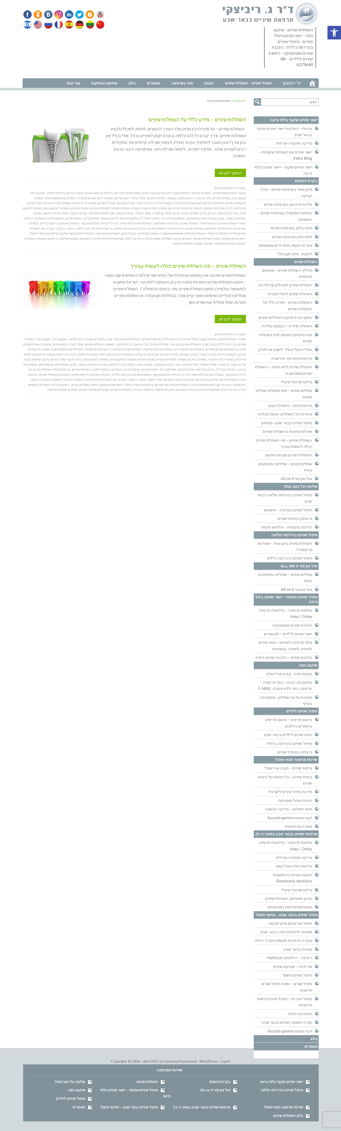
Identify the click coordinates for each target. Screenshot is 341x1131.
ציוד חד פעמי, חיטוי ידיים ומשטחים (285, 245)
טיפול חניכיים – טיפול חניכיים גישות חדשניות (284, 1001)
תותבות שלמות (69, 239)
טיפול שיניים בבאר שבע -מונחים (286, 422)
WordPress (208, 1061)
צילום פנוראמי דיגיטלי (43, 233)
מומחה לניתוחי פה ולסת (196, 208)
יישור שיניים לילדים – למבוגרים (288, 633)
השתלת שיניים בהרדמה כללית (60, 223)
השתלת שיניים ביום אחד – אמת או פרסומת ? (285, 546)
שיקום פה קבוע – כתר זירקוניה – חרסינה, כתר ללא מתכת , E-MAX (285, 685)
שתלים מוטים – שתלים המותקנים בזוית (285, 466)
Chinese (99, 24)
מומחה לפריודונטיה (154, 208)
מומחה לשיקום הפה (56, 208)
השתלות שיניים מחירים (220, 349)
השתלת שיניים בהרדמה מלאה (91, 375)
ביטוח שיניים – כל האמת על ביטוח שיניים (285, 779)
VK (48, 14)
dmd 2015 (151, 1061)
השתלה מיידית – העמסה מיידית (287, 325)
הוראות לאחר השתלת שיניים (198, 223)
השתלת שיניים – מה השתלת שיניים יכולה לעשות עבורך (188, 266)
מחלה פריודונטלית (83, 203)
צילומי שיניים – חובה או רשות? (288, 768)
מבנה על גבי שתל (176, 213)
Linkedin (68, 14)
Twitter (78, 14)
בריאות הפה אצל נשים (294, 866)
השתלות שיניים (157, 198)
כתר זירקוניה (144, 203)
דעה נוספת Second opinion (289, 817)
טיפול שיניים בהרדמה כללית (122, 193)
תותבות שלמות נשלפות (188, 243)
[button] (334, 32)
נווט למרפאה (34, 74)
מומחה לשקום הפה (95, 359)
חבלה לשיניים (106, 203)
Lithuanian (89, 24)
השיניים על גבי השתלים (177, 239)
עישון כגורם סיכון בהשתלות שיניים (285, 317)
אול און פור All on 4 (296, 478)
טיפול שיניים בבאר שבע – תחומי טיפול (129, 1107)
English (38, 24)
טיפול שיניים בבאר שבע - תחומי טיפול (287, 915)
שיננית (109, 198)
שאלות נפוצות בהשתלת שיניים (287, 431)
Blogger (88, 14)
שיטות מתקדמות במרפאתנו (289, 906)
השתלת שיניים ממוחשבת (60, 198)
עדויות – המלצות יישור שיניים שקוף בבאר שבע (284, 131)
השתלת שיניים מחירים (189, 349)
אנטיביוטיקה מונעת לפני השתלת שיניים (285, 337)
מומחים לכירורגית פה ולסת (142, 239)
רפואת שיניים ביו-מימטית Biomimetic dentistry (292, 877)
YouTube (98, 14)
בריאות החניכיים (102, 228)
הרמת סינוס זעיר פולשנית (291, 358)
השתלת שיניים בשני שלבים (76, 233)
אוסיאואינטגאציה (172, 233)
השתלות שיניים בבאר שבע (123, 339)
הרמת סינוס (186, 198)
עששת (172, 198)
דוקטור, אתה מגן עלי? (294, 253)
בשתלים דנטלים (121, 390)
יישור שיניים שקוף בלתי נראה (294, 120)
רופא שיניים (122, 198)
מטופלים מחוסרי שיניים (219, 243)
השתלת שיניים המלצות (158, 349)
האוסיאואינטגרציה (108, 233)
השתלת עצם (182, 193)
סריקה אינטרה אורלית (294, 143)
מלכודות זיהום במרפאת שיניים (288, 204)
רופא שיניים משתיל (90, 198)
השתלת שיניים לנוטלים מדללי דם (285, 284)
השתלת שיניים (224, 188)
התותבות (86, 239)
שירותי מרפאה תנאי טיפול (296, 759)
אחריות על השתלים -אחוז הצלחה (284, 414)
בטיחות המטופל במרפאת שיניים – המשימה (285, 215)
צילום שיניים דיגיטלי (296, 381)
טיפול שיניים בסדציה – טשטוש (288, 509)
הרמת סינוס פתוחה (225, 193)
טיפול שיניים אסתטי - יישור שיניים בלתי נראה (286, 599)
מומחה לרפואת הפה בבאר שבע (286, 931)
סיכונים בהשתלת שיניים (200, 228)
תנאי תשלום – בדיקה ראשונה (288, 809)
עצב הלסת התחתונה (101, 213)
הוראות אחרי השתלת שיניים (166, 228)
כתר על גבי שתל (227, 213)
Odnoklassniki (38, 14)
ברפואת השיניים (47, 239)
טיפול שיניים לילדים (301, 711)
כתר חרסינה (203, 198)
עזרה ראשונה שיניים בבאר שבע (287, 1022)
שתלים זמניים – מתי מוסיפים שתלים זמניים (284, 393)
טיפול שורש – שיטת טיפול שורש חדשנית (287, 986)
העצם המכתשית (148, 233)
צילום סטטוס (109, 218)
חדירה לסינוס (52, 213)
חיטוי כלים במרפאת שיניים (291, 227)
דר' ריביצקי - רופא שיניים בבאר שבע (271, 14)
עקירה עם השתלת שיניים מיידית (106, 379)
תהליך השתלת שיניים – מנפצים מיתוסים (287, 273)
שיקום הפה (37, 193)
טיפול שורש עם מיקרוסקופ (290, 923)
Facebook (28, 14)
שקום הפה (239, 198)
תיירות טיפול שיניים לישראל (290, 791)
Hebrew (28, 24)
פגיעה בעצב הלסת (74, 213)
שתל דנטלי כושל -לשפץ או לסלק (285, 349)
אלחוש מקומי (90, 223)
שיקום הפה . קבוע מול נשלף (289, 673)
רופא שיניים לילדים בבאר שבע (288, 734)
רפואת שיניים (74, 218)
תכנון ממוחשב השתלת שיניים (288, 898)
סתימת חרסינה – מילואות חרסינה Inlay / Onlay (285, 613)
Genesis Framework (181, 1061)
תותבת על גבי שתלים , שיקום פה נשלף (286, 700)
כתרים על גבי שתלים (202, 213)
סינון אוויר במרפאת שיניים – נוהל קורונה (286, 192)
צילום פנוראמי (128, 218)
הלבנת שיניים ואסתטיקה (292, 625)
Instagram (58, 14)
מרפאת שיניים (93, 193)
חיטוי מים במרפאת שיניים (292, 236)
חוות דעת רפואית (298, 826)
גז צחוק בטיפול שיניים (294, 518)
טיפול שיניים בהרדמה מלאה (64, 193)
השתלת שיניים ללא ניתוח (136, 223)
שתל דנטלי (138, 198)
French (58, 24)
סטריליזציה (82, 228)
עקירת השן (129, 233)
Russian (48, 24)
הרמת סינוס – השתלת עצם (290, 405)
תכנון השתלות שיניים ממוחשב (205, 218)
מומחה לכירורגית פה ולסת (53, 203)
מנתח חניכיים (79, 208)
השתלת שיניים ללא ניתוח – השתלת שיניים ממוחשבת (283, 369)
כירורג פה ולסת (223, 208)
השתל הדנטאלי (217, 233)
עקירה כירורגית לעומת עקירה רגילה (283, 940)
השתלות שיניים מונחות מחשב (288, 455)
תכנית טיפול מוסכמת (295, 800)
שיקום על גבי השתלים (49, 218)
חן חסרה (158, 213)
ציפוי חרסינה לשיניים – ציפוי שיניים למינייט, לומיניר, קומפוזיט (285, 645)
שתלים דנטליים (214, 203)
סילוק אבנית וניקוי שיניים (130, 228)
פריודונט (173, 208)
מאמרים (311, 1046)
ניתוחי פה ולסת (300, 1013)
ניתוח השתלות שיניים (207, 239)
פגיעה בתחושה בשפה (92, 364)
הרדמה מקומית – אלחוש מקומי (286, 527)
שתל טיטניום (125, 213)
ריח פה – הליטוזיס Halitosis (289, 957)
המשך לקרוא (230, 172)
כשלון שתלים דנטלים (188, 203)
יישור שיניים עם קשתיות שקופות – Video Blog (285, 155)
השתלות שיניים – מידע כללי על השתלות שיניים (197, 119)
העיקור (61, 228)
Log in (225, 1061)
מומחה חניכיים (130, 208)
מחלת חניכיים (221, 198)
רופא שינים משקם (234, 239)
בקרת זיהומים (306, 181)
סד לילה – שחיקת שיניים (292, 966)
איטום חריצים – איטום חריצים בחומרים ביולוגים (288, 722)
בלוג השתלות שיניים (288, 1115)
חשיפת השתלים (195, 233)
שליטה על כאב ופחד (300, 486)
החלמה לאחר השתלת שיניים (91, 369)
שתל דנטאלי (143, 213)
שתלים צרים (92, 218)
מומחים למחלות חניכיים (108, 239)
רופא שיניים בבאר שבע (158, 193)
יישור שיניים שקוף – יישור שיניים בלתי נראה (283, 170)
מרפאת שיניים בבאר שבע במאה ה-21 (286, 834)
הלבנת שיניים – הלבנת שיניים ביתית (284, 657)
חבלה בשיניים (126, 203)
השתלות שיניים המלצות (126, 349)
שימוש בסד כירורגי (173, 218)
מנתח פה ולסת (87, 354)
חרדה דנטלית (109, 223)
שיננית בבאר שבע (298, 949)
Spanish (68, 24)
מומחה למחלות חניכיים (104, 208)
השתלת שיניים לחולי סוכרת (290, 293)
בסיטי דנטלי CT (149, 218)
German (79, 24)
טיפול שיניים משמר (297, 975)
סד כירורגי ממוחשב (166, 223)
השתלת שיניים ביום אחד (185, 344)
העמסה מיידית (164, 203)
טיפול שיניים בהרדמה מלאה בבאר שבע (284, 497)
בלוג (314, 1038)
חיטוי (70, 228)
